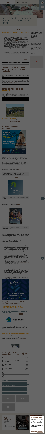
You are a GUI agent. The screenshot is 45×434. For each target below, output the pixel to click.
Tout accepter (34, 431)
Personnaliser (40, 431)
